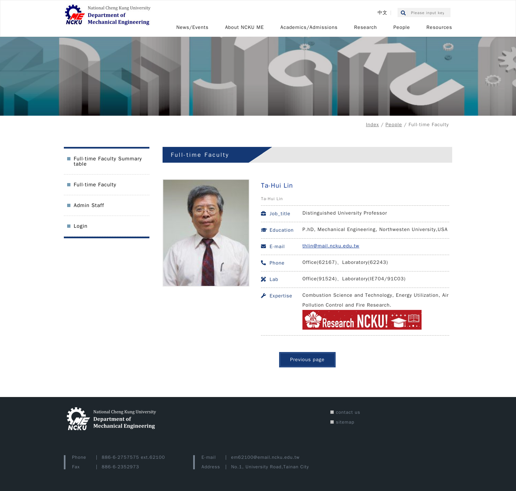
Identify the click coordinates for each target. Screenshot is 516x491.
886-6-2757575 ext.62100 (133, 457)
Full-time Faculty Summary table (108, 161)
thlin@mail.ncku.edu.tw (330, 246)
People (401, 27)
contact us (348, 412)
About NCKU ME (244, 27)
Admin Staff (89, 205)
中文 (382, 12)
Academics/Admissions (309, 27)
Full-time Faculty (95, 184)
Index (372, 125)
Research (365, 27)
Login (81, 226)
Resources (439, 27)
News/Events (192, 27)
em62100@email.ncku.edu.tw (265, 457)
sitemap (345, 422)
